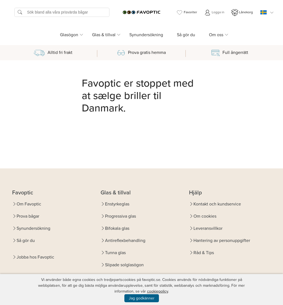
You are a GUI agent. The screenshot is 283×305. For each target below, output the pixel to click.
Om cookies (204, 216)
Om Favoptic (29, 204)
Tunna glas (115, 252)
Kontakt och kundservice (217, 204)
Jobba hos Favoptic (35, 257)
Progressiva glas (120, 216)
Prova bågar (28, 216)
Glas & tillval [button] (104, 35)
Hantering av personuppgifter (221, 240)
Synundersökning (146, 35)
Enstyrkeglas (117, 204)
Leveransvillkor (207, 228)
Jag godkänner (141, 298)
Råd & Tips (203, 252)
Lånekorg (242, 12)
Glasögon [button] (69, 35)
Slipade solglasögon (124, 265)
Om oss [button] (216, 35)
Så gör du (186, 35)
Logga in (214, 12)
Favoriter (186, 12)
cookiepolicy (157, 291)
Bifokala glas (117, 228)
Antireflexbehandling (125, 240)
